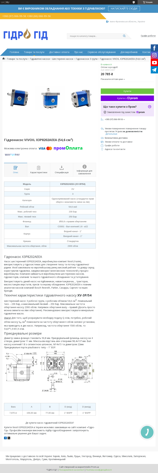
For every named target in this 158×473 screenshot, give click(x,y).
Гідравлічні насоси (40, 58)
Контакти (147, 52)
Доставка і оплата (59, 52)
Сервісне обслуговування (102, 52)
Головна (14, 52)
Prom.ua (95, 467)
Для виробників (129, 52)
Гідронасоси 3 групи (87, 58)
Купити (127, 91)
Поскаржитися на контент (71, 469)
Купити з (127, 98)
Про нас (78, 52)
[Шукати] (124, 36)
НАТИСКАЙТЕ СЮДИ (124, 8)
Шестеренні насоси (62, 58)
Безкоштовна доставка (116, 138)
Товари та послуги (34, 52)
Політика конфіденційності (99, 469)
